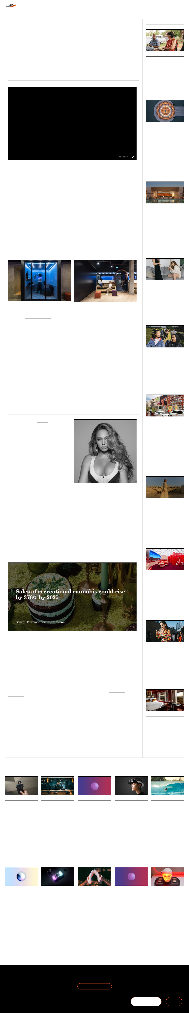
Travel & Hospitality (163, 538)
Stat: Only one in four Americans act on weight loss (130, 900)
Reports (159, 5)
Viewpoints (123, 5)
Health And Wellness (124, 930)
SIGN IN (174, 1001)
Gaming (45, 845)
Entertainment (57, 845)
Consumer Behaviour (95, 855)
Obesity (139, 930)
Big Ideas (152, 350)
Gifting (170, 845)
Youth (165, 383)
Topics (105, 5)
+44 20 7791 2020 (158, 986)
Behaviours (54, 5)
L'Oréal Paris (27, 168)
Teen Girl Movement (163, 357)
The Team (11, 982)
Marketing (151, 466)
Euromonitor (49, 650)
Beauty (154, 935)
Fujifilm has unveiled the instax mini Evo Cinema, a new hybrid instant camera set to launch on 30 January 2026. (21, 831)
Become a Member (17, 986)
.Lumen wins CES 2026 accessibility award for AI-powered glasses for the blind (131, 814)
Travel (149, 171)
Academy (143, 5)
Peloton (42, 420)
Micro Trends (155, 54)
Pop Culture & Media (155, 88)
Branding (173, 466)
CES (117, 853)
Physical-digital (12, 844)
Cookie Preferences (47, 986)
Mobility (177, 538)
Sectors (90, 5)
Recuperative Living (72, 215)
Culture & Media (162, 315)
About (9, 978)
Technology (167, 171)
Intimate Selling (159, 289)
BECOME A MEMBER (146, 1001)
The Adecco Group (38, 316)
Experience (171, 248)
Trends (73, 5)
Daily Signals (13, 798)
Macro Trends (155, 125)
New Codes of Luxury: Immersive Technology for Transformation (165, 217)
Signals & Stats (30, 5)
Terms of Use (42, 978)
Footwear (91, 939)
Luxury (156, 171)
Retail (169, 88)
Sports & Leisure (153, 383)
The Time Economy (14, 842)
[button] (120, 157)
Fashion (150, 315)
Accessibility (138, 853)
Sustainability (159, 610)
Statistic (82, 857)
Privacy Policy (42, 982)
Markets (151, 283)
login (181, 5)
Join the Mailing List (94, 986)
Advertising (162, 466)
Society (149, 679)
